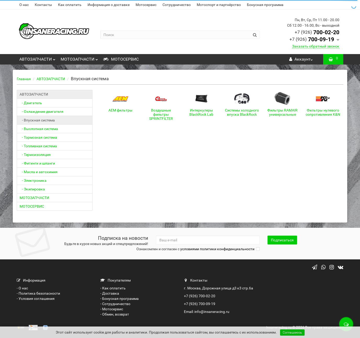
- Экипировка (32, 189)
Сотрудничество (176, 5)
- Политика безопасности (38, 293)
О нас (24, 5)
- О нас (22, 288)
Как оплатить (70, 5)
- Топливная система (38, 146)
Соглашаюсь (292, 332)
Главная (24, 79)
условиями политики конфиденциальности (217, 249)
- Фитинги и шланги (37, 163)
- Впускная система (37, 120)
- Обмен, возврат (114, 314)
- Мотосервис (111, 309)
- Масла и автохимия (38, 172)
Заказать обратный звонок (315, 46)
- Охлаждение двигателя (41, 111)
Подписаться (282, 240)
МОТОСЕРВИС (121, 59)
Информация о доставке (109, 5)
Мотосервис (146, 5)
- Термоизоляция (35, 155)
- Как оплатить (113, 288)
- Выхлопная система (39, 129)
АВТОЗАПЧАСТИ (37, 58)
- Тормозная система (38, 137)
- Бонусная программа (119, 298)
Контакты (43, 5)
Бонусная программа (265, 5)
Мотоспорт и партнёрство (219, 5)
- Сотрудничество (115, 304)
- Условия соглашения (36, 298)
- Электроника (33, 180)
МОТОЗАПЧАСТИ (79, 58)
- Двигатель (31, 103)
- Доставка (109, 293)
